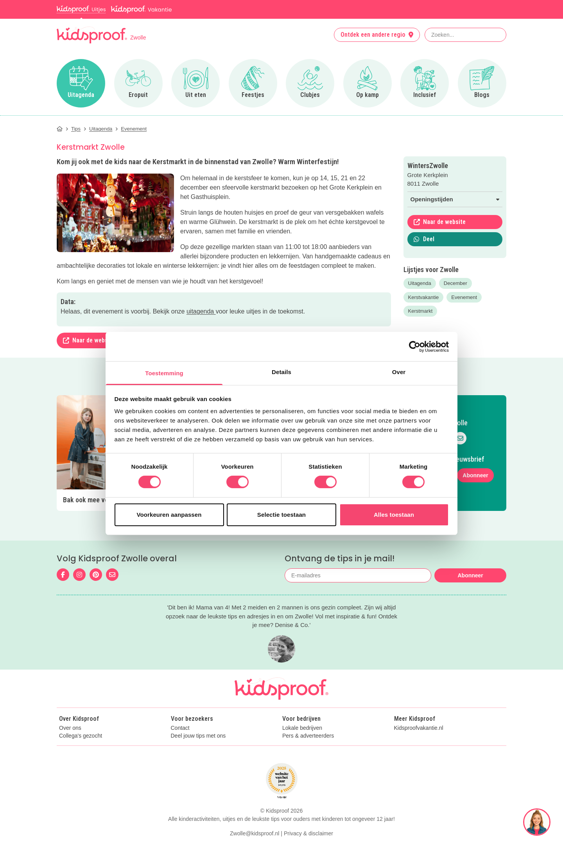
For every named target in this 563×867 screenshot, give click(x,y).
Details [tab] (281, 372)
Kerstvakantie (423, 297)
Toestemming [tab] (164, 373)
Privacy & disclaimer (308, 833)
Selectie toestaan (281, 514)
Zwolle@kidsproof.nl (254, 833)
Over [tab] (399, 372)
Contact (180, 728)
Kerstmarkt (420, 311)
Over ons (70, 728)
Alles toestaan (394, 514)
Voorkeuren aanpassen (169, 514)
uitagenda (201, 311)
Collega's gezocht (80, 736)
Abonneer (475, 475)
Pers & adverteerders (308, 736)
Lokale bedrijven (302, 728)
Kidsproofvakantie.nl (418, 728)
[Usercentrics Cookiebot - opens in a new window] (414, 346)
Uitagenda (419, 283)
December (455, 283)
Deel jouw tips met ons (198, 736)
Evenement (464, 297)
